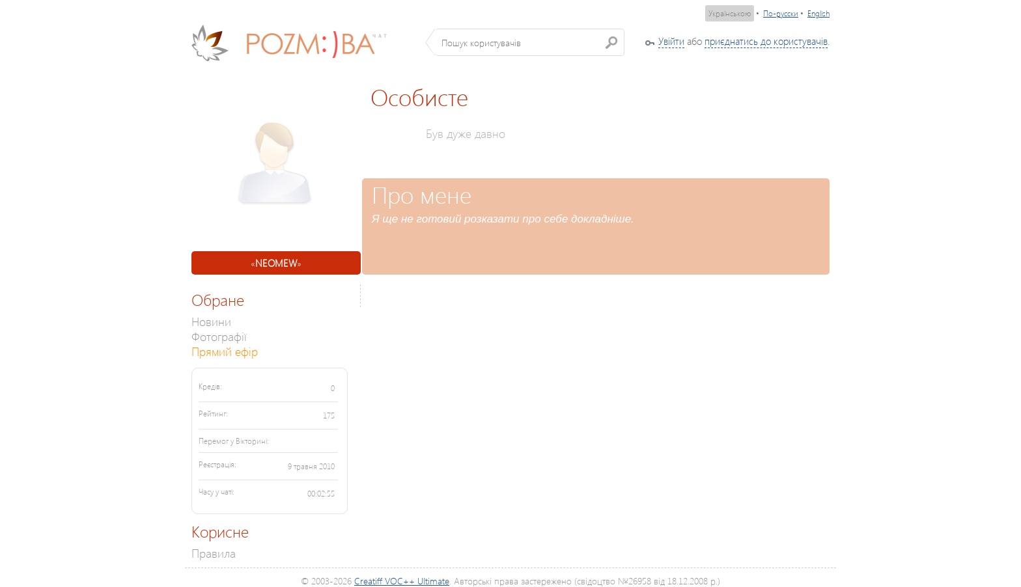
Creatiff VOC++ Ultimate (401, 581)
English (818, 13)
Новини (211, 321)
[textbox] (529, 42)
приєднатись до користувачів (766, 41)
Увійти (671, 41)
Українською (729, 13)
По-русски (780, 13)
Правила (213, 553)
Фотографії (219, 336)
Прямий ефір (224, 351)
